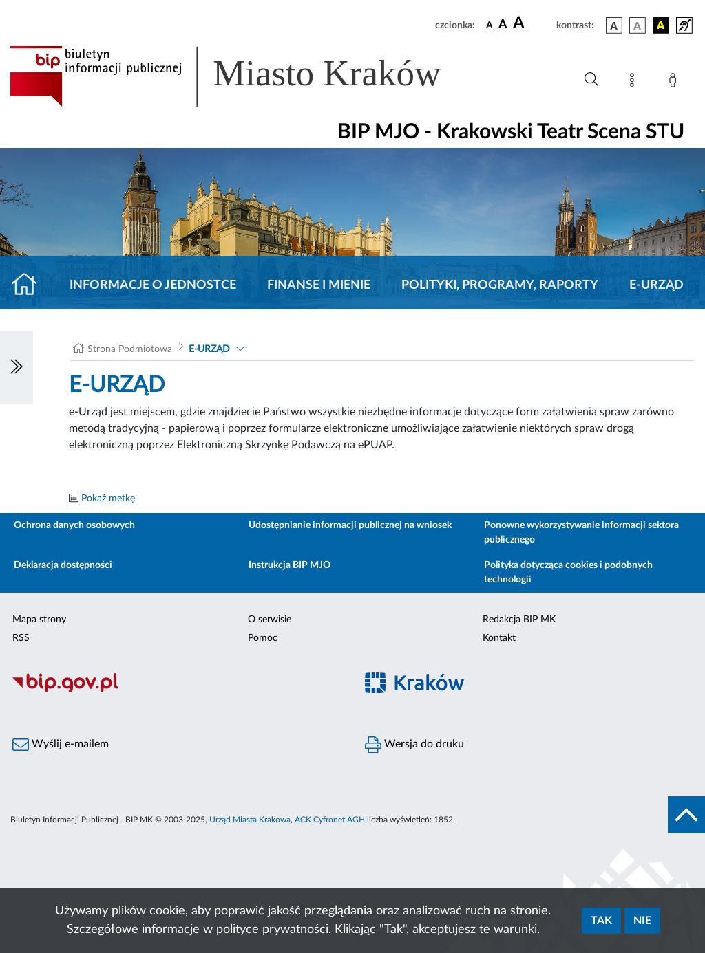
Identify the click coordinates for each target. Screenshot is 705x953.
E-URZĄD (656, 285)
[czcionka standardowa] (489, 25)
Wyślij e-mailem (60, 744)
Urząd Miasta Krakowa (250, 819)
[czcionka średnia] (503, 25)
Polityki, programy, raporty (499, 285)
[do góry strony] (686, 814)
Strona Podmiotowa (129, 349)
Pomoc (262, 638)
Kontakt (499, 638)
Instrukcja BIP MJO (289, 565)
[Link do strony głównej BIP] (245, 76)
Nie (642, 920)
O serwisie (269, 619)
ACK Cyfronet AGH (330, 819)
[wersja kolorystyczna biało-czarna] (637, 25)
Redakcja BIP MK (519, 619)
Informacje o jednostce (153, 285)
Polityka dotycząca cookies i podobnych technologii (568, 572)
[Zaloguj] (675, 82)
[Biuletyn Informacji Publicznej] (176, 690)
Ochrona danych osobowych (74, 525)
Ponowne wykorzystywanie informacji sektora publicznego (581, 533)
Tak (601, 920)
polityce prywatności (272, 929)
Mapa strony (39, 619)
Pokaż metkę (108, 498)
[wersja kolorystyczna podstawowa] (614, 25)
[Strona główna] (30, 285)
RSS (21, 638)
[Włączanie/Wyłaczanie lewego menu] (16, 367)
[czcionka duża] (533, 23)
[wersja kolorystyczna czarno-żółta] (661, 25)
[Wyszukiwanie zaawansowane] (591, 80)
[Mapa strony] (634, 82)
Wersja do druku (414, 744)
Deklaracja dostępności (63, 565)
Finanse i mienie (318, 285)
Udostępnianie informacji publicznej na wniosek (350, 525)
